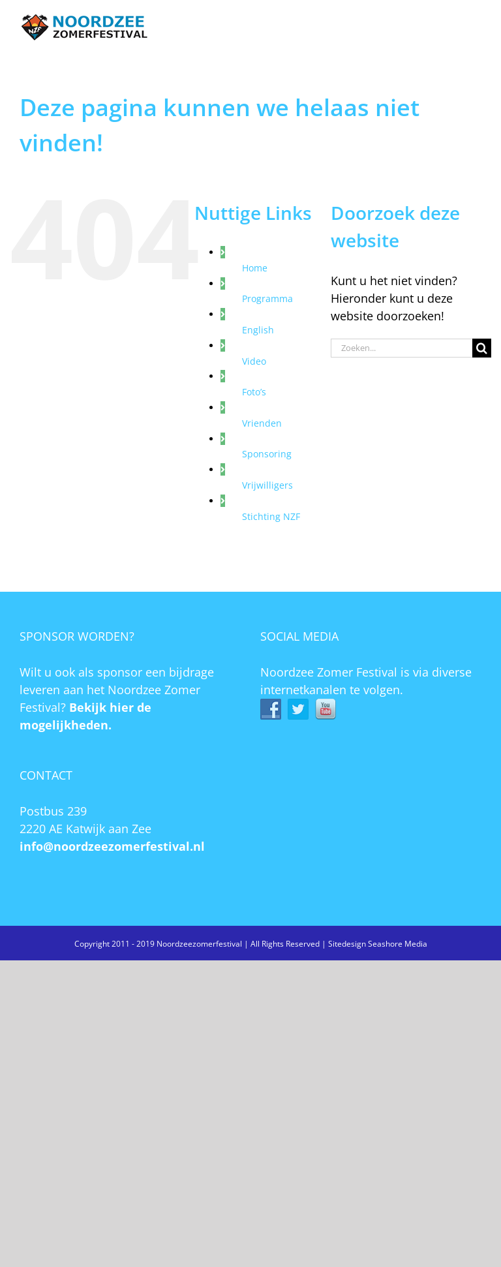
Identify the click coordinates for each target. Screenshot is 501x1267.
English (258, 330)
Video (254, 361)
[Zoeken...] (401, 348)
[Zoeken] (481, 348)
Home (254, 268)
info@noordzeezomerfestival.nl (112, 846)
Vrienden (262, 423)
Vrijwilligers (267, 485)
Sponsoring (267, 454)
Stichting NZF (271, 516)
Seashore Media (397, 943)
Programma (267, 298)
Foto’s (254, 392)
